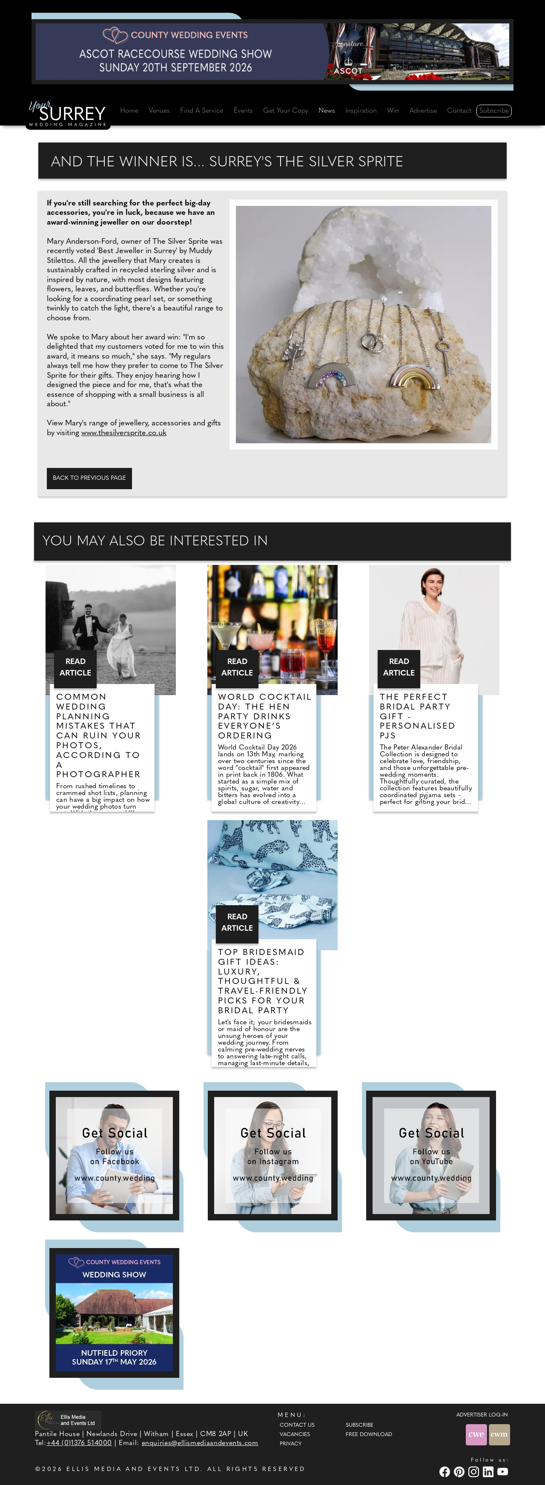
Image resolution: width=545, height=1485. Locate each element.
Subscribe (494, 111)
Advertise (423, 111)
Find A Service (201, 111)
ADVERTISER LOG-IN (482, 1415)
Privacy (290, 1444)
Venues (159, 111)
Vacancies (295, 1434)
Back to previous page (89, 478)
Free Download (369, 1434)
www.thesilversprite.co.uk (123, 433)
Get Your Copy (285, 111)
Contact (459, 111)
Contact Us (297, 1425)
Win (393, 111)
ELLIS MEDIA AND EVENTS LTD (133, 1469)
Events (243, 111)
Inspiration (361, 111)
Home (129, 111)
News (326, 111)
